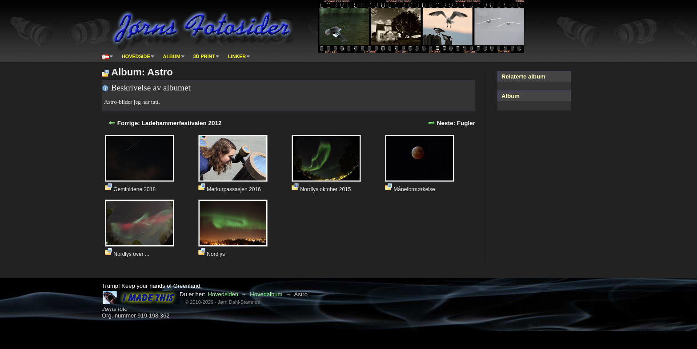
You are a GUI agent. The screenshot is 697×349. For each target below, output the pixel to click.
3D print (204, 56)
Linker (237, 56)
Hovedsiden (223, 294)
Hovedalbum (266, 294)
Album (171, 56)
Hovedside (136, 56)
